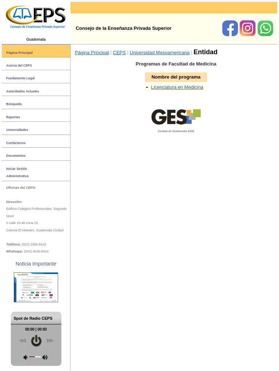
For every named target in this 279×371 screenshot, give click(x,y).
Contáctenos (15, 143)
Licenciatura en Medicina (177, 87)
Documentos (15, 155)
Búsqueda (14, 104)
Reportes (13, 117)
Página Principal (19, 53)
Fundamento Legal (20, 78)
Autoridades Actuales (22, 91)
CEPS (119, 52)
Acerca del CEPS (19, 65)
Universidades (17, 130)
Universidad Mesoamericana (160, 52)
